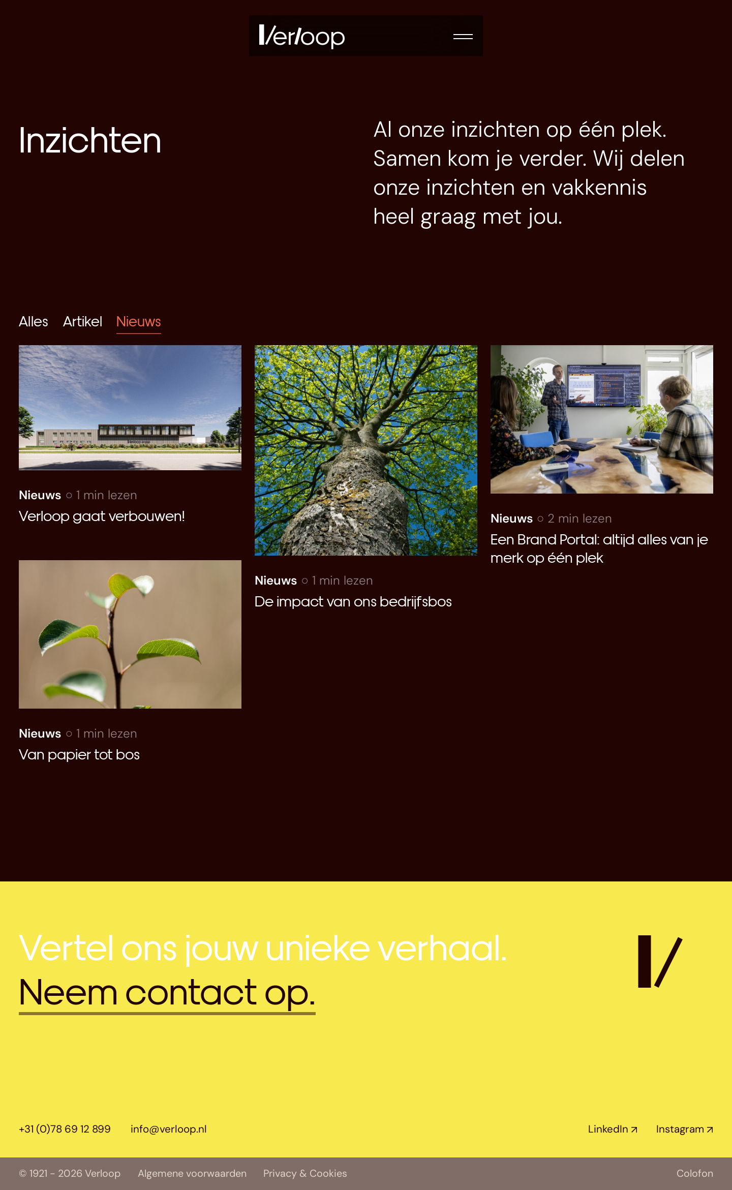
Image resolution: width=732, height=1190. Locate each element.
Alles (33, 320)
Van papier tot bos (81, 753)
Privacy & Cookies (305, 1174)
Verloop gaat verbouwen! (102, 515)
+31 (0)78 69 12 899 (65, 1129)
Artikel (82, 320)
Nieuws (138, 320)
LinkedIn (608, 1129)
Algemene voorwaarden (192, 1174)
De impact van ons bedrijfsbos (353, 600)
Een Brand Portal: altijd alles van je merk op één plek (599, 547)
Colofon (695, 1174)
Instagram (680, 1129)
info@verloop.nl (169, 1129)
